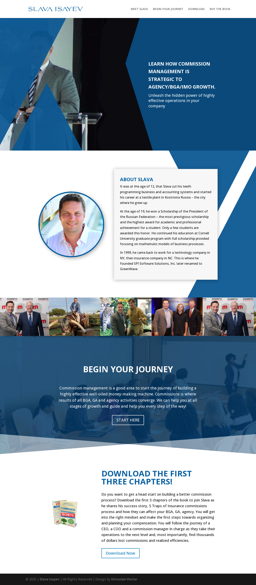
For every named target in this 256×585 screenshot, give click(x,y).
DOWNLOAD (196, 9)
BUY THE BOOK (220, 9)
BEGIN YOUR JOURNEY (168, 9)
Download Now (120, 553)
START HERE (128, 420)
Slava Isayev (49, 579)
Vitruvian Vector (124, 579)
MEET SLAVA (139, 9)
